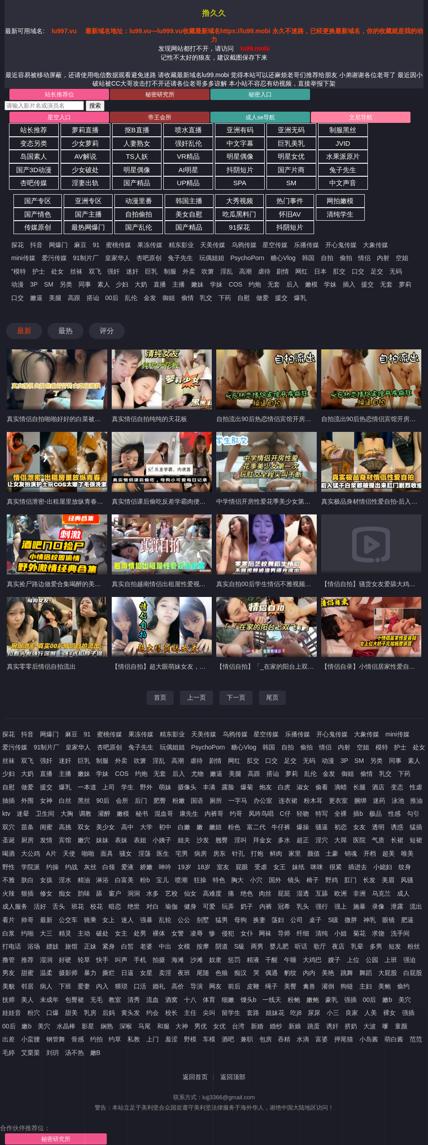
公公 (184, 919)
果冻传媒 (149, 244)
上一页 (196, 697)
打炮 (257, 853)
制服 (170, 271)
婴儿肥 (279, 946)
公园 (372, 959)
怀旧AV (290, 214)
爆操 (303, 827)
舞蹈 (365, 972)
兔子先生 (342, 170)
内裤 (265, 906)
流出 (416, 906)
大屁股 (387, 972)
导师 (284, 933)
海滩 (177, 959)
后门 (141, 800)
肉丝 (265, 893)
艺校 (171, 893)
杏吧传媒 (33, 183)
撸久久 (214, 13)
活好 (40, 906)
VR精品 (188, 156)
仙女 (190, 893)
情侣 (364, 257)
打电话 (11, 946)
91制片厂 (86, 257)
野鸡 (331, 880)
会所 (122, 800)
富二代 (256, 827)
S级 (333, 919)
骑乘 (90, 919)
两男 (257, 946)
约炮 (255, 284)
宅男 (181, 853)
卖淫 (165, 972)
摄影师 (68, 972)
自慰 (243, 297)
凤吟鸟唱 (261, 813)
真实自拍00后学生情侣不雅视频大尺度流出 (276, 584)
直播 (159, 284)
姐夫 (184, 840)
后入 (292, 284)
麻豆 (80, 244)
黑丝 (84, 800)
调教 (85, 813)
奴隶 (215, 959)
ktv (6, 813)
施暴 (359, 906)
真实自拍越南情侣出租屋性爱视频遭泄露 (168, 584)
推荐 (27, 959)
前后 (234, 986)
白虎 (284, 787)
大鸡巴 (312, 959)
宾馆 (65, 840)
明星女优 (291, 156)
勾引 (413, 813)
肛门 (350, 880)
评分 (107, 331)
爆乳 (300, 297)
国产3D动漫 (34, 170)
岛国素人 (33, 156)
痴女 (65, 893)
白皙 (127, 946)
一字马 (237, 800)
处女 (57, 271)
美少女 (105, 827)
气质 (378, 840)
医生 (163, 853)
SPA (239, 183)
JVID (343, 143)
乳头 (303, 906)
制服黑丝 (342, 130)
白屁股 (412, 972)
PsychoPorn (247, 257)
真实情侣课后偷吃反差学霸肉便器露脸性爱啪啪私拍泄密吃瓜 (196, 501)
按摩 (203, 946)
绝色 (246, 893)
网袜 (265, 933)
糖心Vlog (283, 257)
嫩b (387, 999)
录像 (378, 906)
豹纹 (290, 972)
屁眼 (242, 867)
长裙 (397, 840)
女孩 (46, 880)
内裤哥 (214, 813)
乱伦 (131, 297)
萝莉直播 (85, 130)
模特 (382, 747)
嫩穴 (84, 840)
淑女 (303, 787)
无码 (395, 271)
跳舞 (347, 972)
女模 (184, 946)
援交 (367, 284)
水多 (152, 893)
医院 (359, 840)
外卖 (189, 271)
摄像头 (187, 787)
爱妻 (84, 986)
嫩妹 (197, 284)
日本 (320, 271)
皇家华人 (117, 257)
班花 (77, 906)
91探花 (239, 227)
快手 (102, 959)
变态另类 (33, 143)
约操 (52, 867)
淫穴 (321, 840)
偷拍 (346, 257)
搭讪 (93, 297)
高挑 (65, 827)
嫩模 (311, 284)
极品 (375, 813)
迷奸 (132, 271)
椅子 (312, 880)
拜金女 (262, 840)
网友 (215, 986)
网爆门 (58, 244)
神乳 (369, 919)
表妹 (121, 840)
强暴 (146, 919)
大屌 (340, 840)
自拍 (327, 257)
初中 (165, 827)
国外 (275, 880)
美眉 (388, 880)
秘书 (141, 813)
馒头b (248, 999)
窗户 (115, 893)
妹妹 (102, 840)
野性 (8, 867)
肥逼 (407, 919)
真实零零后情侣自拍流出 (41, 666)
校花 (96, 906)
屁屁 (284, 893)
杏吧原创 (149, 257)
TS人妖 (137, 156)
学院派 (30, 867)
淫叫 (240, 840)
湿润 (46, 959)
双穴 (8, 827)
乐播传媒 (306, 244)
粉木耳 (313, 800)
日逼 (127, 972)
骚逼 (321, 827)
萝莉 (405, 284)
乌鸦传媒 (244, 244)
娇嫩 (146, 867)
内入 (102, 986)
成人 (403, 893)
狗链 (347, 986)
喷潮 (181, 880)
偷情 (187, 297)
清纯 (321, 933)
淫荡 (144, 853)
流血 (152, 999)
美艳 (328, 972)
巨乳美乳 (291, 143)
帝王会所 (159, 117)
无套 (273, 284)
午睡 (290, 959)
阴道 (221, 946)
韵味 (84, 893)
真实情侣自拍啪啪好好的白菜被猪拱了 (60, 418)
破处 (102, 933)
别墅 (203, 919)
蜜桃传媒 (118, 244)
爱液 (127, 867)
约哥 (236, 813)
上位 (353, 959)
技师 (8, 999)
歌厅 (320, 946)
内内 (309, 972)
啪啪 (88, 853)
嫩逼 (36, 297)
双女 (84, 827)
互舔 (321, 893)
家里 (294, 853)
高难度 (212, 893)
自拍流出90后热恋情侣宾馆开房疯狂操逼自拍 (279, 418)
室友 (223, 867)
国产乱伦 (138, 227)
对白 (152, 906)
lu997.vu (64, 31)
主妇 (365, 986)
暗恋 (115, 906)
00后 (111, 297)
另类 (66, 284)
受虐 (260, 867)
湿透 (303, 893)
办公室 (262, 800)
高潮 (245, 271)
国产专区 (37, 201)
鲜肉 (276, 853)
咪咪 (316, 867)
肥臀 (159, 800)
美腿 (55, 297)
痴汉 (240, 972)
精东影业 (181, 244)
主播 (178, 284)
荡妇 (277, 919)
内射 (383, 257)
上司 (108, 787)
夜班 (184, 972)
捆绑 (360, 800)
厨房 (27, 840)
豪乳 (331, 999)
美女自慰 (188, 214)
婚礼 (159, 986)
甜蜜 (27, 972)
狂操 (200, 880)
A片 (51, 853)
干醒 (271, 959)
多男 (376, 946)
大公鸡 (30, 853)
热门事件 (289, 201)
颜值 (313, 853)
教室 (115, 999)
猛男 (221, 919)
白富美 (124, 880)
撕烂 (108, 972)
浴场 (33, 946)
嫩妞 (215, 827)
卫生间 (44, 813)
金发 (150, 297)
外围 (27, 800)
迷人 (127, 919)
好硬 (65, 959)
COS (235, 284)
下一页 (236, 697)
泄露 (397, 906)
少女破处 (85, 170)
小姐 (340, 933)
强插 (350, 999)
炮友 (265, 787)
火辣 (8, 893)
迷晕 (23, 813)
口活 (140, 986)
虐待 (264, 271)
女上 (108, 919)
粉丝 (413, 946)
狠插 (27, 893)
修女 (46, 893)
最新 (24, 331)
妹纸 (298, 867)
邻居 (27, 986)
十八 (190, 999)
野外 (146, 787)
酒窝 (171, 999)
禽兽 (309, 986)
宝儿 (162, 880)
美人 (27, 999)
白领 (108, 867)
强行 (321, 906)
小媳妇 (382, 867)
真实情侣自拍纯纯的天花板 (149, 418)
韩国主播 (188, 201)
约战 (71, 867)
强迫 (409, 959)
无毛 (96, 999)
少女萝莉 (85, 143)
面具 (106, 853)
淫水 (65, 880)
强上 (340, 906)
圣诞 (8, 840)
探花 (17, 244)
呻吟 (165, 867)
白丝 (65, 800)
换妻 (259, 919)
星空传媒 (275, 244)
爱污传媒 (54, 257)
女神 (46, 800)
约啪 (27, 933)
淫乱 (226, 271)
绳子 (271, 986)
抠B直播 (137, 130)
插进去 (357, 867)
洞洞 (133, 893)
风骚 (407, 880)
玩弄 (228, 906)
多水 (284, 840)
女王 (279, 867)
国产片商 (291, 170)
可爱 (209, 906)
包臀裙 (74, 999)
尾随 (203, 972)
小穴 (256, 880)
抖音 (36, 244)
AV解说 (85, 156)
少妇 (122, 284)
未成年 (49, 999)
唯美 (407, 853)
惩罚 (234, 959)
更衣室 (338, 800)
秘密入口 (260, 94)
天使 (69, 853)
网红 (301, 271)
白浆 (8, 933)
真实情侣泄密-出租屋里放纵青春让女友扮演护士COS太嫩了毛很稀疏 (102, 501)
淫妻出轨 (85, 183)
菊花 (359, 933)
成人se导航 (260, 117)
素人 (103, 284)
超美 (388, 853)
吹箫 (207, 271)
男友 (8, 972)
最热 (65, 331)
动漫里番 (138, 201)
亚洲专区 (88, 201)
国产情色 (37, 214)
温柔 (46, 972)
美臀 (290, 986)
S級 (239, 946)
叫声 (121, 959)
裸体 (159, 933)
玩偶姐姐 (211, 257)
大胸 (67, 813)
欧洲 (340, 893)
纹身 (404, 867)
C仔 (285, 813)
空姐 (402, 257)
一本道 (87, 787)
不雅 (8, 880)
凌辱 (196, 933)
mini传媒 (23, 257)
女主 (121, 933)
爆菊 (246, 787)
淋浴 (102, 880)
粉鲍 (294, 999)
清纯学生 (340, 214)
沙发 (203, 840)
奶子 (246, 906)
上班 (390, 959)
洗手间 (400, 933)
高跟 (74, 297)
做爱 (262, 297)
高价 (177, 986)
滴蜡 (340, 787)
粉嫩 (178, 800)
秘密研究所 (160, 94)
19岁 (184, 867)
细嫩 (228, 999)
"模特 (18, 271)
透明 (378, 827)
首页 (160, 697)
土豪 (332, 853)
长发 (369, 880)
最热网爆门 (88, 227)
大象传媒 (375, 244)
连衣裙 (288, 800)
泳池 (398, 800)
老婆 (146, 946)
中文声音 (342, 183)
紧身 (108, 946)
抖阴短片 (240, 170)
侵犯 (228, 933)
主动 (84, 933)
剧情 (282, 271)
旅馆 (71, 946)
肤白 (27, 880)
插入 (349, 284)
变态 (397, 787)
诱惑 (397, 827)
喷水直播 (188, 130)
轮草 (84, 959)
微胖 (351, 919)
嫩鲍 (312, 999)
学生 (127, 787)
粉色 (234, 827)
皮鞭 (253, 986)
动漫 (17, 284)
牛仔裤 (280, 827)
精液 (253, 959)
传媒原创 (37, 227)
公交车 (68, 919)
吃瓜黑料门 (239, 214)
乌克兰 (381, 893)
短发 (395, 946)
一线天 (271, 999)
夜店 (338, 946)
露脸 (228, 787)
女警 (177, 933)
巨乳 (151, 271)
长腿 (359, 787)
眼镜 (388, 919)
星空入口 (59, 117)
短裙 (416, 840)
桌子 (315, 919)
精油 (84, 880)
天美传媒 (212, 244)
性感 (394, 813)
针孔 (238, 853)
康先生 (188, 813)
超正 (303, 840)
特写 (321, 813)
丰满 (209, 787)
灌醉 (104, 813)
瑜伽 (171, 906)
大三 (46, 933)
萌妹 (165, 787)
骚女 (125, 853)
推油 (416, 800)
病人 (46, 986)
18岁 (203, 867)
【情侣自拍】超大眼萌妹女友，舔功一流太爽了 (178, 666)
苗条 (27, 827)
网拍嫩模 (340, 201)
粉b (145, 880)
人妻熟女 (136, 143)
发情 (46, 840)
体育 (209, 999)
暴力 (90, 972)
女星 (146, 972)
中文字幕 (240, 143)
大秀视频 (239, 201)
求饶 (378, 933)
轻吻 (303, 813)
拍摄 (159, 959)
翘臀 (221, 840)
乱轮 (165, 919)
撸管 (8, 959)
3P (34, 284)
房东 (219, 853)
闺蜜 (46, 827)
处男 (140, 933)
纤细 (303, 933)
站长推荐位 (59, 94)
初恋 (340, 827)
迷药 (379, 800)
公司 (296, 919)
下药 (224, 297)
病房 (200, 853)
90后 (102, 800)
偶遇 (271, 972)
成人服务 (14, 906)
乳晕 (357, 946)
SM (291, 183)
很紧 (335, 867)
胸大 (237, 880)
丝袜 (76, 271)
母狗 (240, 919)
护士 (38, 271)
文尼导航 (360, 117)
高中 (127, 827)
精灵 (65, 933)
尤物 (197, 773)
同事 (85, 284)
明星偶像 (240, 156)
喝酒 (8, 853)
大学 (146, 827)
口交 (358, 271)
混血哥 (163, 813)
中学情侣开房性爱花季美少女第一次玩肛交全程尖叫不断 (294, 501)
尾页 (272, 697)
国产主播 (88, 214)
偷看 (321, 787)
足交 (377, 271)
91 (96, 244)
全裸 (340, 813)
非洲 (359, 893)
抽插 (8, 800)
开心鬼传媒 (341, 244)
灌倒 (328, 986)
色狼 (221, 972)
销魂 (351, 853)
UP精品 (188, 183)
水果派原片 (343, 156)
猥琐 (121, 986)
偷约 (403, 986)
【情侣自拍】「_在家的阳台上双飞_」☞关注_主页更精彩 (296, 666)
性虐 (416, 787)
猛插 (416, 827)
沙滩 (196, 959)
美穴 (404, 999)
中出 (165, 946)
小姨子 (162, 840)
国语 (197, 800)
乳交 (206, 297)
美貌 (8, 986)
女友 (359, 827)
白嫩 (184, 827)
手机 (140, 959)
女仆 (246, 933)
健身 (190, 906)
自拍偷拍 (138, 214)
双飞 (95, 271)
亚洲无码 (291, 130)
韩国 (308, 257)
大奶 (141, 284)
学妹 (216, 284)
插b (358, 813)
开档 (369, 853)
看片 (8, 919)
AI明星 (188, 170)
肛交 (339, 271)
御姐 (168, 297)
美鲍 (384, 986)
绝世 (133, 906)
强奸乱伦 (188, 143)
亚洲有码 (240, 130)
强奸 (113, 271)
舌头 (58, 906)
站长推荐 (33, 130)
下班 (65, 986)
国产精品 (136, 183)
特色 (219, 880)
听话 (301, 946)
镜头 (294, 880)
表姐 (140, 840)
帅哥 (27, 919)
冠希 (284, 906)
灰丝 (90, 867)
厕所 (216, 800)
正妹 (90, 946)
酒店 (378, 787)
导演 (196, 986)
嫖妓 (52, 946)
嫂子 (334, 959)
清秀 (133, 999)
